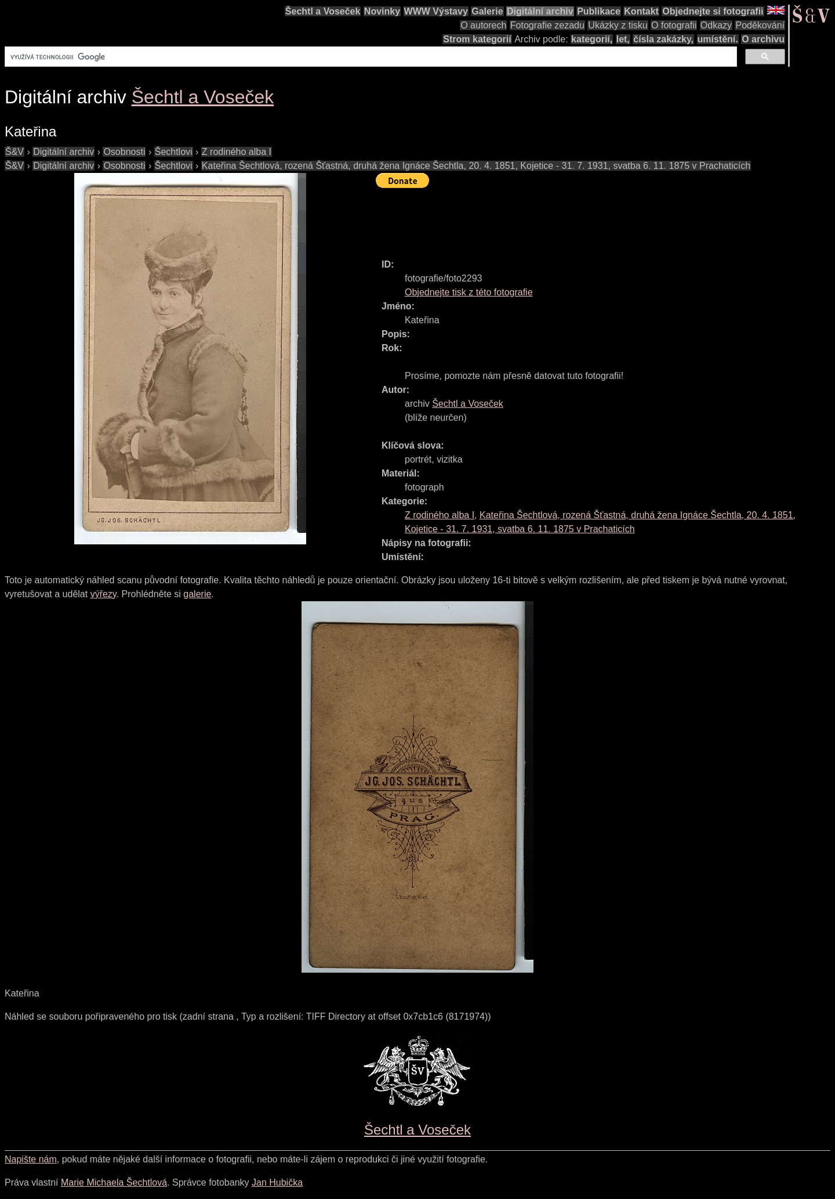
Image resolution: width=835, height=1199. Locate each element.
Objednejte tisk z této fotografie (469, 292)
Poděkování (760, 25)
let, (623, 39)
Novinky (382, 11)
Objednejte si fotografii (712, 11)
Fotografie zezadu (547, 25)
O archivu (763, 39)
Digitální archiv (540, 11)
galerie (197, 594)
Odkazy (716, 25)
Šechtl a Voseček (323, 11)
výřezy (103, 594)
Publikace (598, 11)
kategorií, (591, 39)
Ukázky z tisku (617, 25)
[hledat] (369, 57)
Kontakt (641, 11)
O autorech (483, 25)
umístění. (718, 39)
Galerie (487, 11)
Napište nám (31, 1159)
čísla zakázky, (663, 39)
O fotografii (673, 25)
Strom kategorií (477, 39)
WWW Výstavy (436, 11)
